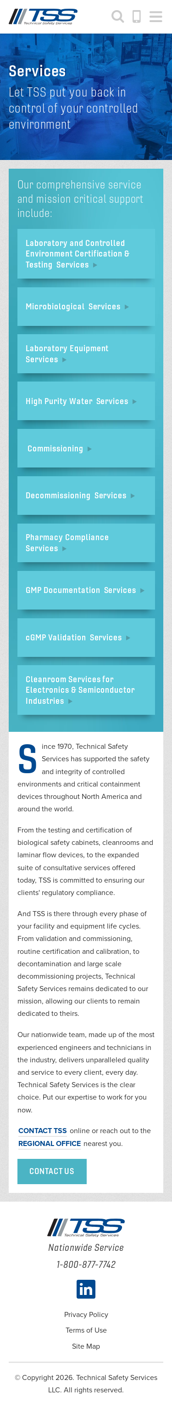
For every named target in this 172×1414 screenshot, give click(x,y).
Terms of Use (86, 1330)
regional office (49, 1143)
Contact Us (52, 1171)
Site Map (86, 1346)
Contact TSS (42, 1130)
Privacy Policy (86, 1314)
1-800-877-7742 (137, 16)
